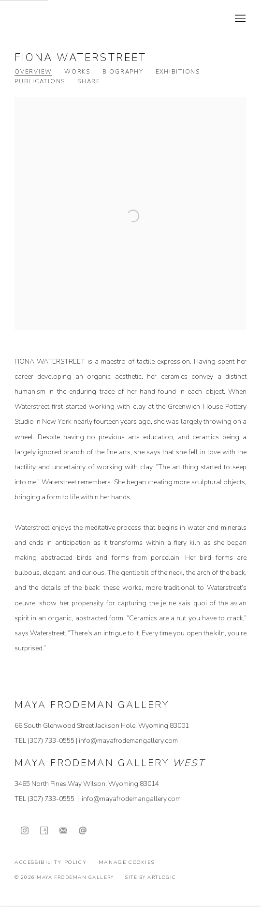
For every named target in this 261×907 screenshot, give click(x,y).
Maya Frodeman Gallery (82, 19)
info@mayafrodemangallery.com (128, 740)
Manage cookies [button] (127, 862)
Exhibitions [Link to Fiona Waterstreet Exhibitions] (178, 72)
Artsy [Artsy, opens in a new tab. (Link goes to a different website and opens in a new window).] (44, 831)
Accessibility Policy (50, 862)
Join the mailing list (63, 831)
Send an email (82, 831)
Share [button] (89, 81)
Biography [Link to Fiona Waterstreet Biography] (123, 72)
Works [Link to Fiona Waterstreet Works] (77, 72)
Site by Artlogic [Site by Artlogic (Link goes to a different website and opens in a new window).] (150, 877)
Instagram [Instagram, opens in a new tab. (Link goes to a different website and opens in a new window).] (24, 831)
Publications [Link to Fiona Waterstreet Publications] (39, 81)
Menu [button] (239, 19)
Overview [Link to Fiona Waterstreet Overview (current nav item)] (33, 72)
